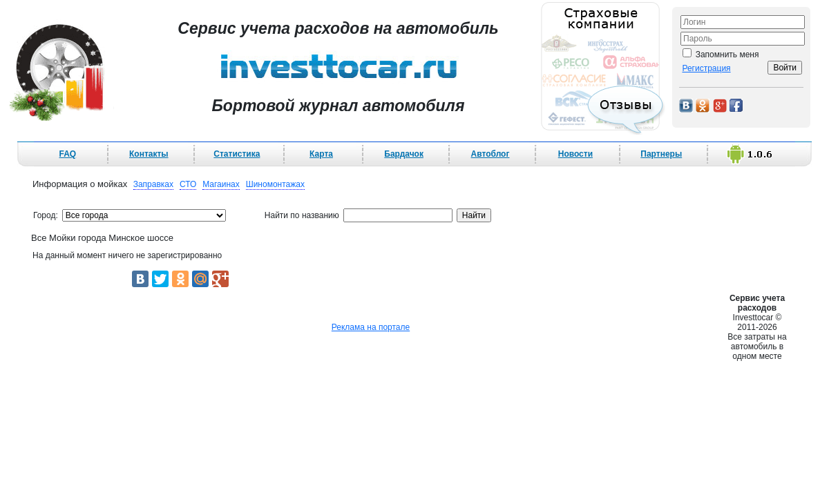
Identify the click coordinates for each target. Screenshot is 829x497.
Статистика (236, 154)
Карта (321, 154)
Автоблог (490, 154)
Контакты (149, 154)
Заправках (153, 184)
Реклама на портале (371, 327)
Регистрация (706, 68)
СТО (188, 184)
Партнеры (661, 154)
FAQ (68, 154)
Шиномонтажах (275, 184)
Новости (575, 154)
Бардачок (403, 154)
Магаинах (221, 184)
